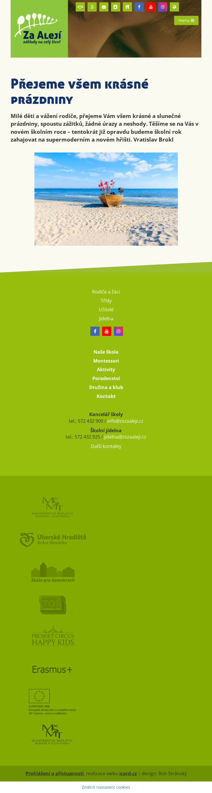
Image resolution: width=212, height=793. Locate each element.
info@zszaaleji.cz (125, 421)
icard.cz (128, 773)
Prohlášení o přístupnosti (55, 773)
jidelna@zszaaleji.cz (125, 437)
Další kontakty (106, 446)
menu (186, 20)
